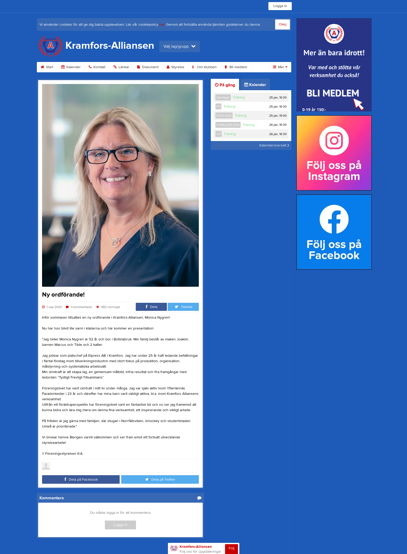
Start (47, 67)
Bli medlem (236, 67)
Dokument (148, 67)
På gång (225, 85)
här (161, 24)
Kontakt (97, 67)
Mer (280, 67)
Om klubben (204, 67)
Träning (239, 97)
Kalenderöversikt (274, 145)
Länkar (121, 67)
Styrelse (175, 67)
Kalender (71, 67)
